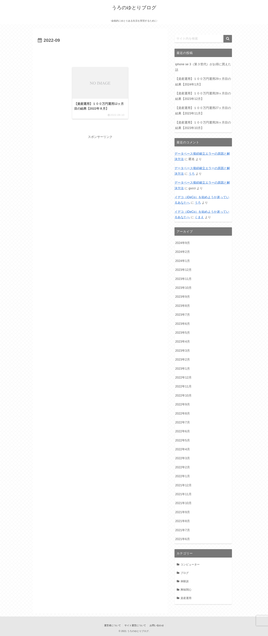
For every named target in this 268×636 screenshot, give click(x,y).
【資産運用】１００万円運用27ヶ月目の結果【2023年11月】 (203, 110)
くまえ (199, 217)
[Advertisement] (100, 53)
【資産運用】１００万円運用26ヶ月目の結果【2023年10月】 (203, 125)
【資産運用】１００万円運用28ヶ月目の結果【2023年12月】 (203, 96)
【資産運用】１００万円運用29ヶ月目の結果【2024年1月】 (203, 81)
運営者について (112, 625)
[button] (227, 38)
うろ (192, 173)
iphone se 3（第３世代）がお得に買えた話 (203, 67)
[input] (203, 38)
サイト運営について (135, 625)
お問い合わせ (157, 625)
